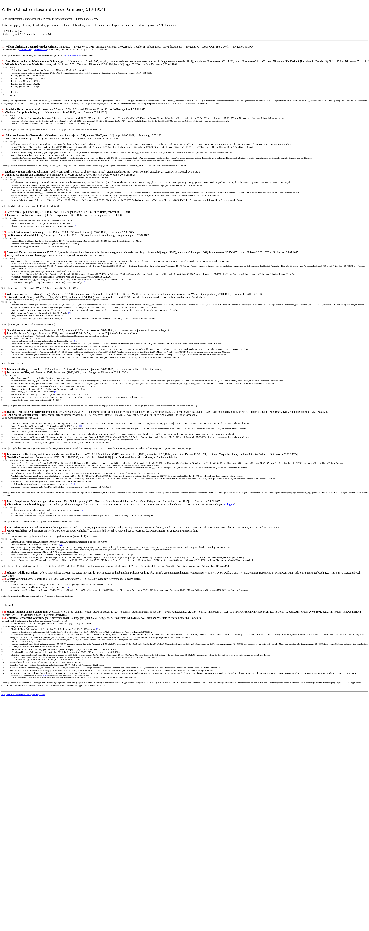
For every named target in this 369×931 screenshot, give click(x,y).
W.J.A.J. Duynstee (72, 55)
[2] (92, 123)
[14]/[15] (45, 675)
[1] (85, 70)
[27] (97, 629)
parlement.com (40, 49)
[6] (81, 243)
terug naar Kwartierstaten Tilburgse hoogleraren (23, 694)
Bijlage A (229, 504)
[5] (74, 226)
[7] (83, 282)
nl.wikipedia (25, 49)
